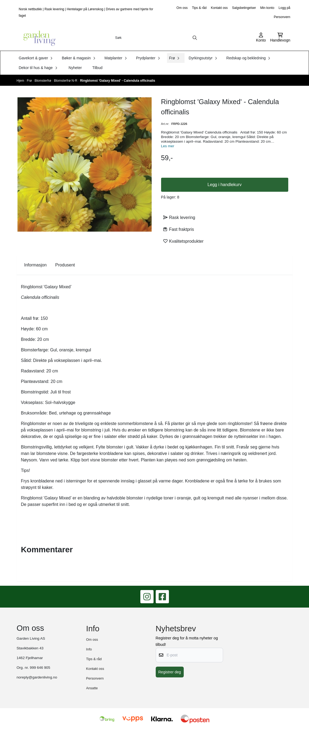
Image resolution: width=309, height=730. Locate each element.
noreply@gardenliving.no (37, 677)
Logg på (284, 8)
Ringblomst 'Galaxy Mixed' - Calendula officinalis (117, 81)
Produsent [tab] (65, 265)
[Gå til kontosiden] (261, 37)
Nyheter (75, 68)
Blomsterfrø (43, 81)
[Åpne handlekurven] (280, 37)
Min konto (267, 8)
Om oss (182, 8)
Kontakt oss (219, 8)
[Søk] (156, 37)
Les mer (167, 146)
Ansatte (92, 688)
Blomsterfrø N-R (66, 81)
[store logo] (37, 38)
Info (89, 649)
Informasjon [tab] (35, 265)
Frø (30, 81)
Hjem (21, 81)
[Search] (194, 37)
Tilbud (97, 68)
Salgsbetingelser (244, 8)
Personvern (282, 17)
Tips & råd (199, 8)
